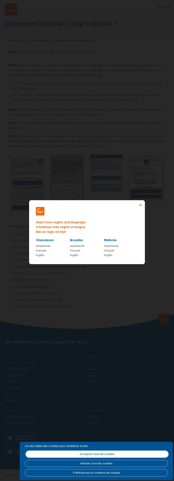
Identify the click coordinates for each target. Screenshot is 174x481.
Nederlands (43, 246)
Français (41, 250)
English (40, 255)
